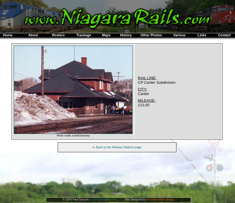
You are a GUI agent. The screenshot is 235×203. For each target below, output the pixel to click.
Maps (106, 35)
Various (179, 35)
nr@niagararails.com (103, 199)
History (126, 35)
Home (7, 35)
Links (202, 35)
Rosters (58, 35)
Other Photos (151, 35)
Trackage (83, 35)
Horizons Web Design (160, 199)
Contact (224, 35)
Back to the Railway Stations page (119, 147)
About (33, 35)
